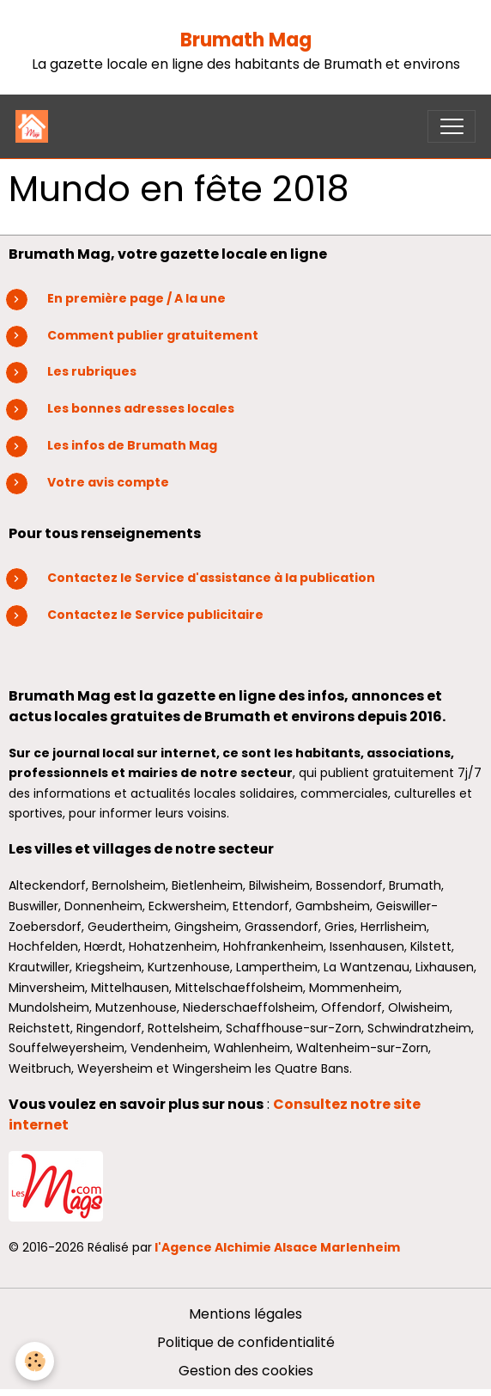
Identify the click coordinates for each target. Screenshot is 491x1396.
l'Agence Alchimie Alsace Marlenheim (277, 1247)
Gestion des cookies (246, 1371)
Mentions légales (245, 1314)
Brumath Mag (246, 40)
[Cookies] (34, 1361)
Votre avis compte (108, 482)
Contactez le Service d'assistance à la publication (212, 577)
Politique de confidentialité (246, 1342)
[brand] (35, 126)
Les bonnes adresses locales (140, 408)
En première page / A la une (136, 298)
